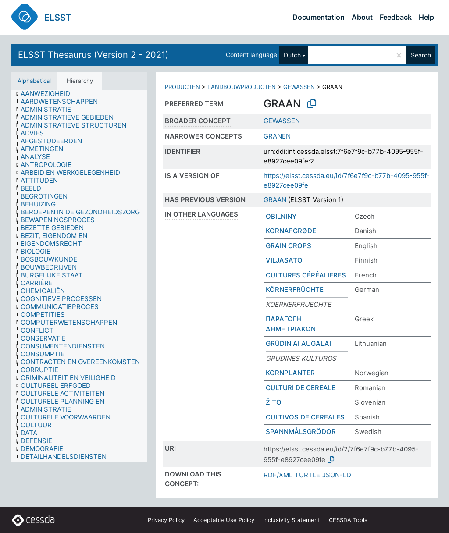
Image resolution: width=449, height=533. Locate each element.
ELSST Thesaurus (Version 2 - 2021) (93, 55)
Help (426, 17)
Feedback (396, 17)
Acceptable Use (223, 519)
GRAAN (275, 199)
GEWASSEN (299, 86)
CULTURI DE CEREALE (300, 388)
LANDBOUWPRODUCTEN (241, 86)
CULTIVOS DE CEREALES (305, 417)
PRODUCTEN (182, 86)
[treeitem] (49, 94)
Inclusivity (291, 519)
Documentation (318, 17)
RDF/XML (278, 475)
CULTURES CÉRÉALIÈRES (306, 275)
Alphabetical (34, 80)
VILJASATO (284, 260)
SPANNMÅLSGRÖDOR (301, 431)
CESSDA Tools (348, 519)
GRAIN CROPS (288, 246)
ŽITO (274, 402)
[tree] (79, 276)
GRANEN (277, 136)
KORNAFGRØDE (291, 231)
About (362, 17)
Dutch (292, 55)
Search (421, 55)
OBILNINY (281, 216)
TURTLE (307, 475)
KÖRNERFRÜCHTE (295, 289)
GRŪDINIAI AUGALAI (298, 343)
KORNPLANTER (290, 373)
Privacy (166, 519)
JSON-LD (336, 475)
